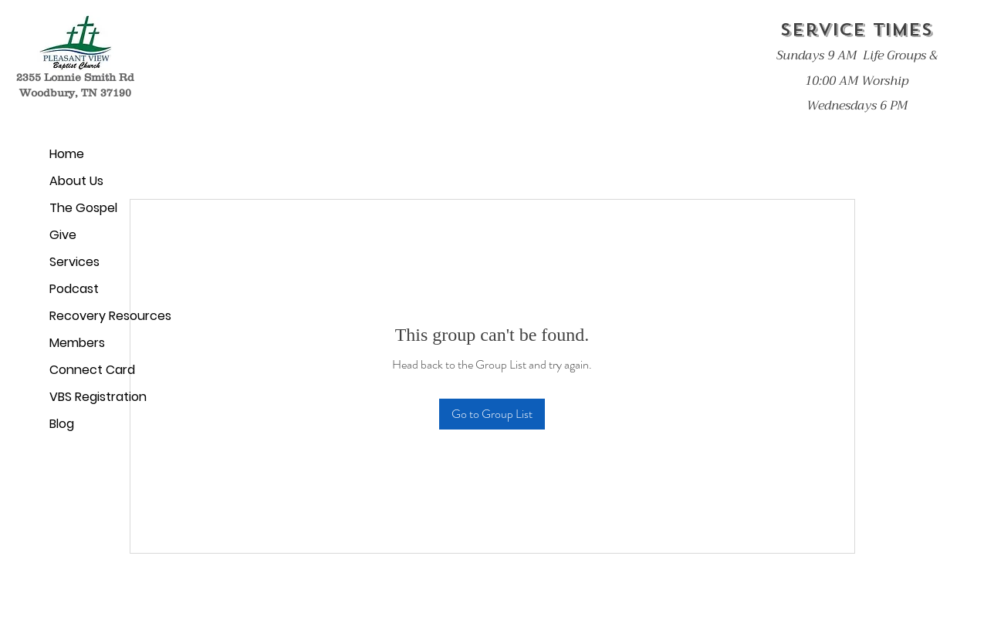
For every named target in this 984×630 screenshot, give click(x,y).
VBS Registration (98, 397)
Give (62, 235)
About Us (76, 181)
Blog (61, 424)
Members (77, 343)
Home (66, 154)
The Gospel (83, 208)
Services (74, 262)
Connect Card (92, 370)
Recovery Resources (106, 316)
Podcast (74, 289)
